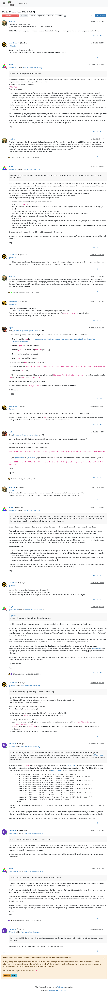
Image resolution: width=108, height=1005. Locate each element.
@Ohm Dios (22, 43)
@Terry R (21, 583)
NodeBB (52, 990)
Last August (72, 766)
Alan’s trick (56, 770)
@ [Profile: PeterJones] (96, 648)
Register (7, 975)
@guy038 (21, 406)
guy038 (11, 328)
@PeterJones (22, 830)
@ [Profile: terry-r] (25, 331)
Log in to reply (100, 15)
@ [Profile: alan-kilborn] (33, 331)
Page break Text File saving (32, 68)
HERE (18, 311)
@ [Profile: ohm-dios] (17, 331)
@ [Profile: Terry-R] (12, 586)
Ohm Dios (12, 21)
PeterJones (12, 744)
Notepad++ (61, 987)
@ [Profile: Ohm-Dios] (13, 46)
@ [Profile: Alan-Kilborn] (14, 610)
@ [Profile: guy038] (12, 409)
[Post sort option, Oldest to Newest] (91, 15)
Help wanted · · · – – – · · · (10, 15)
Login (14, 975)
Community (22, 3)
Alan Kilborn (13, 43)
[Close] (104, 958)
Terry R (11, 64)
